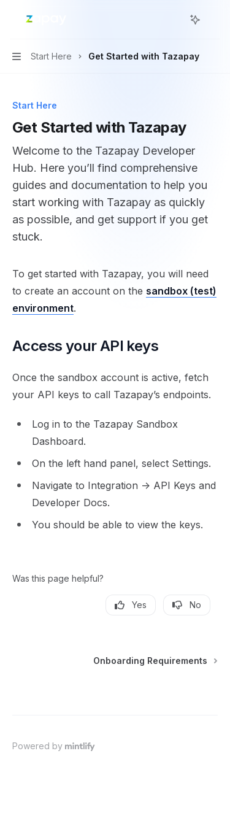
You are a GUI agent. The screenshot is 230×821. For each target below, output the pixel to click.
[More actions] (214, 19)
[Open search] (172, 19)
